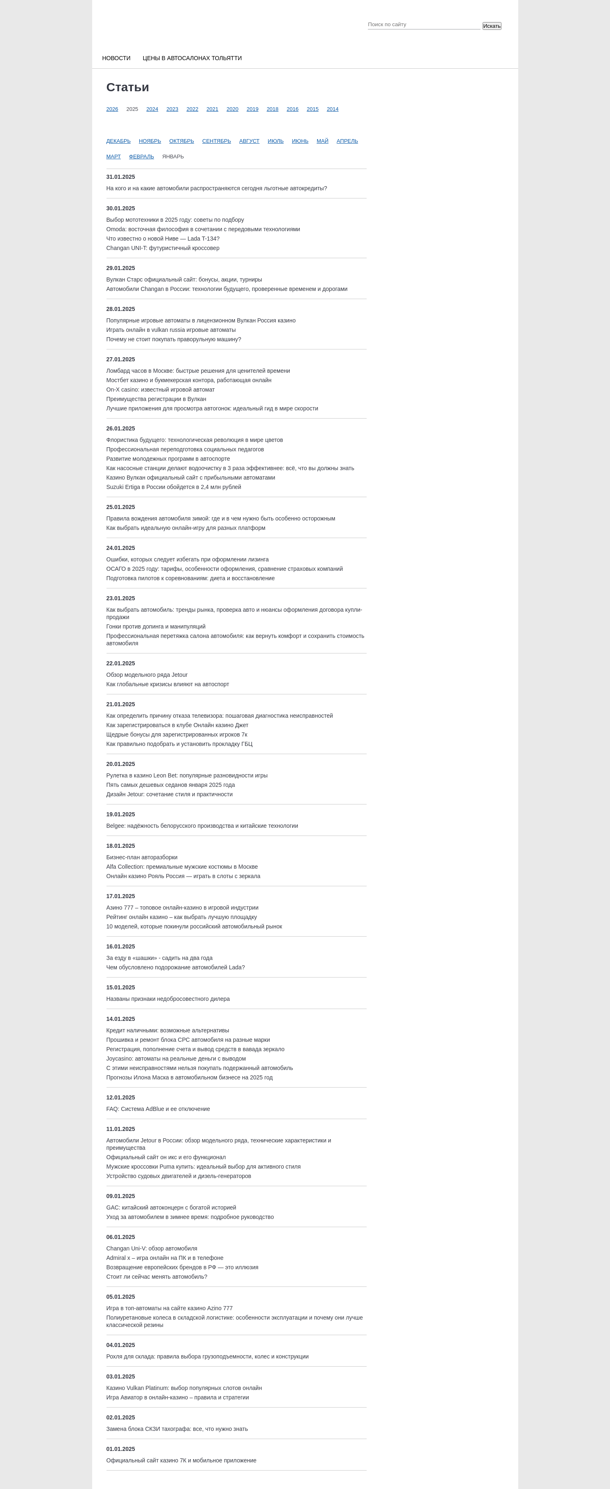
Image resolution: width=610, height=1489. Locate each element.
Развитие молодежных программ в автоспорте (168, 458)
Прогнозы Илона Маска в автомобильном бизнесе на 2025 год (190, 1077)
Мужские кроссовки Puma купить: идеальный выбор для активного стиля (204, 1166)
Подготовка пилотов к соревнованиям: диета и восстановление (191, 578)
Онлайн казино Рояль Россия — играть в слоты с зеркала (184, 876)
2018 (273, 109)
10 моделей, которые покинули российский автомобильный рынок (194, 926)
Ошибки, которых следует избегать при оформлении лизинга (188, 559)
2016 (293, 109)
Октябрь (181, 141)
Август (249, 141)
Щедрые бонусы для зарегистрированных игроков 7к (177, 734)
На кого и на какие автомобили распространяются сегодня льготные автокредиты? (217, 188)
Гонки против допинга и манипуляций (156, 626)
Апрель (347, 141)
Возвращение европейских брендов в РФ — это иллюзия (183, 1267)
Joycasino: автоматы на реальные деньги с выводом (176, 1058)
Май (323, 141)
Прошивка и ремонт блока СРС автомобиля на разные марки (188, 1039)
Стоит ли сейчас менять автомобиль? (157, 1276)
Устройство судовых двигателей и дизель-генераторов (179, 1176)
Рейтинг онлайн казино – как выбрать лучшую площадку (182, 917)
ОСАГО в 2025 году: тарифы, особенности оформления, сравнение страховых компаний (225, 568)
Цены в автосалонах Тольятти (192, 58)
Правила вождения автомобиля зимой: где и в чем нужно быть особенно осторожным (221, 518)
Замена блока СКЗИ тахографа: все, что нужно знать (177, 1429)
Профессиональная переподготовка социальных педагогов (185, 449)
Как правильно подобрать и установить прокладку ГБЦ (180, 744)
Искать (492, 26)
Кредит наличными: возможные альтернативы (168, 1030)
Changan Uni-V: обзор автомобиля (152, 1248)
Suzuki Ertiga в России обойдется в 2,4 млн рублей (174, 487)
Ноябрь (150, 141)
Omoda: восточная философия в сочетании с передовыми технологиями (203, 229)
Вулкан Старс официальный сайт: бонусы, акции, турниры (184, 279)
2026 (112, 109)
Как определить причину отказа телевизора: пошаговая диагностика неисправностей (220, 715)
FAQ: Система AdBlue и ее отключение (158, 1109)
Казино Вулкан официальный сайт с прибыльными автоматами (191, 477)
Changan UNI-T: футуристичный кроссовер (163, 248)
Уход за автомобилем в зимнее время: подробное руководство (190, 1217)
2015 (313, 109)
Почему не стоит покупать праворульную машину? (174, 339)
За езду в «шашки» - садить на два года (160, 958)
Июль (276, 141)
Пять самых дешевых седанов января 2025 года (171, 785)
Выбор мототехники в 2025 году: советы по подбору (175, 219)
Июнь (300, 141)
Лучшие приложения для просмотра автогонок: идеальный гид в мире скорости (212, 408)
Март (114, 156)
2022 (192, 109)
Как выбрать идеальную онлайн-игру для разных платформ (186, 528)
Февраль (141, 156)
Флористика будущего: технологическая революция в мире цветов (195, 440)
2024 (152, 109)
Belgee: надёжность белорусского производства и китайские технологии (202, 825)
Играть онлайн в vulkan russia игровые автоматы (171, 330)
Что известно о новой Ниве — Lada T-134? (163, 238)
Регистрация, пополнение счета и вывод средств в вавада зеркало (196, 1049)
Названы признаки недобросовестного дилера (168, 999)
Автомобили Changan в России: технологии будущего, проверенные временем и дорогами (227, 289)
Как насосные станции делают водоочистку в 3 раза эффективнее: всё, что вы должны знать (230, 468)
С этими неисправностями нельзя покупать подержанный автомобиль (200, 1068)
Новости (116, 58)
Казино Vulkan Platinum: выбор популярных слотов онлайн (184, 1388)
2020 (232, 109)
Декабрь (119, 141)
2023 (172, 109)
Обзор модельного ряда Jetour (147, 674)
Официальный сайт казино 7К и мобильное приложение (182, 1460)
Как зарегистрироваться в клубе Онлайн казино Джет (178, 725)
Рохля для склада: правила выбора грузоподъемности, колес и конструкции (208, 1356)
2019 (253, 109)
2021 (212, 109)
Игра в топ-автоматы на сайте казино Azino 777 (170, 1308)
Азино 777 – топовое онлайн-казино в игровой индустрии (183, 907)
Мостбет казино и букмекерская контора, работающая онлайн (189, 380)
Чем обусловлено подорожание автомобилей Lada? (176, 967)
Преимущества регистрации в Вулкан (156, 399)
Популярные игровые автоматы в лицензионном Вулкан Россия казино (201, 320)
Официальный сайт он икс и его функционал (166, 1157)
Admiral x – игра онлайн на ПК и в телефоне (165, 1258)
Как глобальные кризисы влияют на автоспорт (168, 684)
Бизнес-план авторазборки (142, 857)
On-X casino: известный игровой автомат (161, 389)
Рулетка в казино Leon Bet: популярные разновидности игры (187, 775)
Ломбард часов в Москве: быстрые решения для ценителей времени (198, 370)
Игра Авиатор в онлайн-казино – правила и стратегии (178, 1397)
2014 (333, 109)
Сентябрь (216, 141)
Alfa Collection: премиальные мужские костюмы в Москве (182, 866)
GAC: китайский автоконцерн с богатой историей (171, 1207)
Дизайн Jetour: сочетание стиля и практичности (170, 794)
